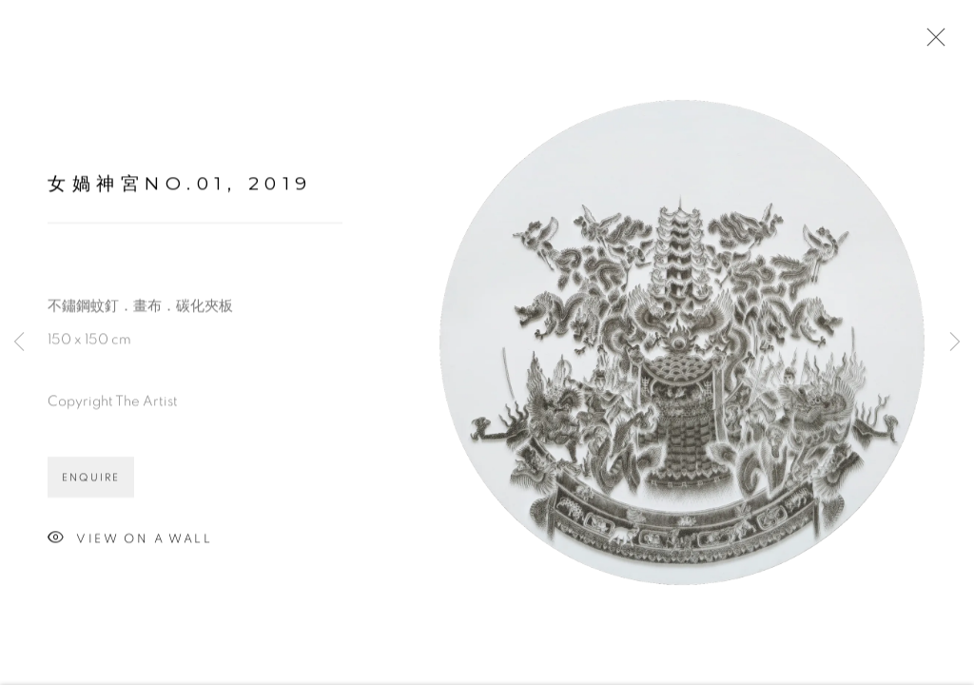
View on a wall (130, 542)
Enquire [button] (91, 480)
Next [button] (955, 342)
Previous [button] (19, 342)
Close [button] (931, 43)
